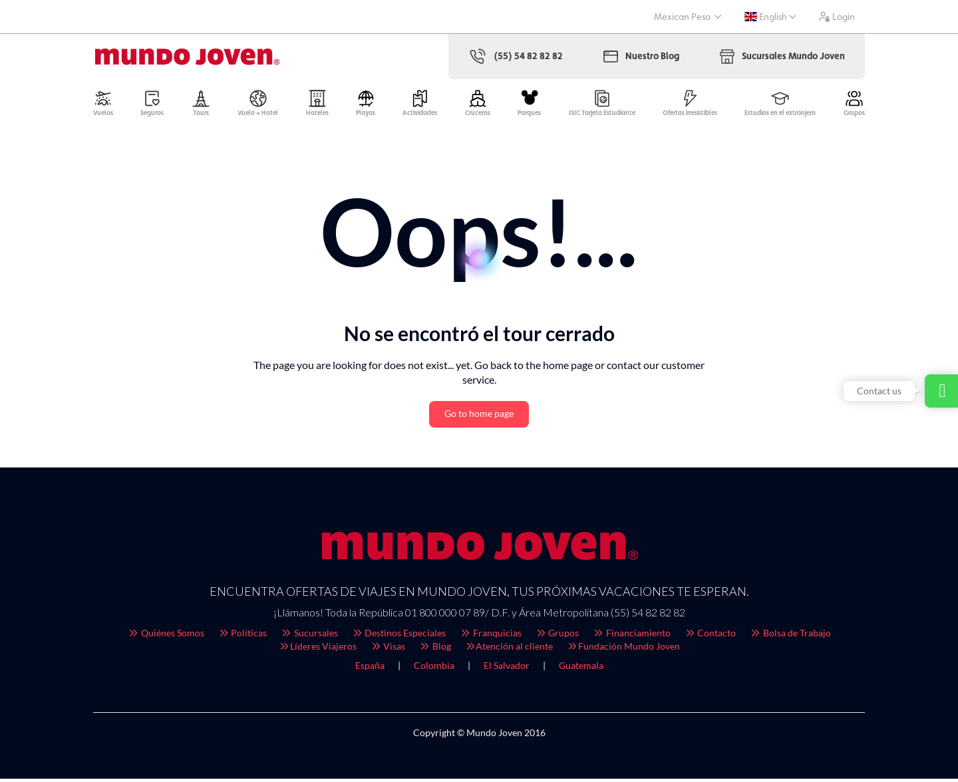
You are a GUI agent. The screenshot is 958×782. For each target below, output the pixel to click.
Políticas (242, 636)
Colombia (434, 668)
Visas (388, 649)
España (370, 668)
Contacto (710, 636)
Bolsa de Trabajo (790, 636)
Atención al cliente (509, 649)
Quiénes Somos (165, 636)
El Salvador (507, 668)
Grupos (557, 636)
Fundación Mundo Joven (623, 649)
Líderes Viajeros (317, 649)
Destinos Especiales (398, 636)
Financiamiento (631, 636)
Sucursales (309, 636)
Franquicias (490, 636)
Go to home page (479, 416)
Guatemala (581, 668)
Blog (434, 649)
